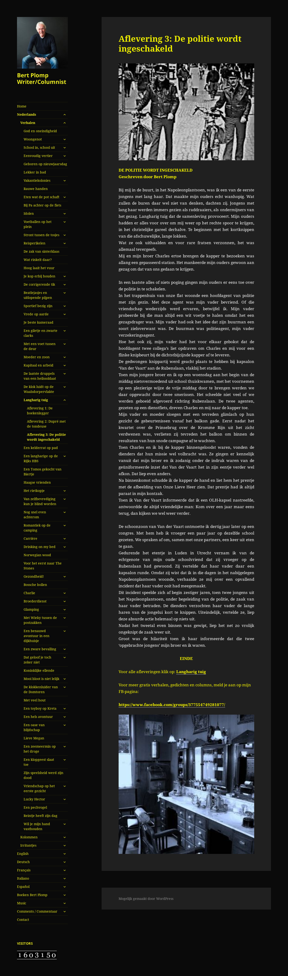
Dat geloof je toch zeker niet (37, 659)
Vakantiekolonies (37, 180)
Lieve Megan (34, 738)
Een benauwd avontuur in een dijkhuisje (36, 636)
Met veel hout (35, 700)
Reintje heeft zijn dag (40, 815)
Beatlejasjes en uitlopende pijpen (38, 295)
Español (23, 886)
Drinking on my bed (40, 546)
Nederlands (26, 114)
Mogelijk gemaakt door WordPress (146, 898)
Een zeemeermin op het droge (40, 749)
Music (21, 903)
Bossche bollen (35, 584)
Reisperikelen (34, 243)
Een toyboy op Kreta (40, 708)
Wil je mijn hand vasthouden (37, 826)
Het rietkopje (34, 490)
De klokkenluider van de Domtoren (41, 689)
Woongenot (33, 139)
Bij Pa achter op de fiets (42, 205)
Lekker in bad (35, 172)
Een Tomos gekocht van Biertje (42, 471)
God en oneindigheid (40, 131)
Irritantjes (28, 845)
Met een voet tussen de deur (40, 346)
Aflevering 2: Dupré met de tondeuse (46, 423)
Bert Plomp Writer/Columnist (41, 78)
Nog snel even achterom (35, 514)
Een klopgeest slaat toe (39, 762)
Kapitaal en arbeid (38, 365)
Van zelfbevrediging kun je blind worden (40, 501)
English (23, 853)
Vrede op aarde (36, 314)
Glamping (31, 609)
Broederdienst (35, 601)
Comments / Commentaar (37, 911)
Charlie (29, 593)
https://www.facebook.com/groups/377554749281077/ (172, 704)
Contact (23, 919)
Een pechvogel (35, 807)
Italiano (23, 878)
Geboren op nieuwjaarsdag (45, 164)
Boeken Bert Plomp (32, 895)
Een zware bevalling (40, 649)
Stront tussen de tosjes (41, 235)
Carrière (30, 538)
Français (23, 870)
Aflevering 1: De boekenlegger (40, 410)
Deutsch (23, 862)
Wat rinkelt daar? (38, 259)
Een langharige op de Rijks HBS (41, 458)
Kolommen (29, 837)
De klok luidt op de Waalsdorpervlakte (39, 389)
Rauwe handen (36, 188)
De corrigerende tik (39, 284)
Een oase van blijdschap (34, 727)
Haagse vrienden (37, 482)
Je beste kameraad (38, 322)
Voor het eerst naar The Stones (43, 565)
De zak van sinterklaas (41, 251)
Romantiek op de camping (37, 527)
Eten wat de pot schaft (41, 197)
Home (21, 106)
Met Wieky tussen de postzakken (40, 620)
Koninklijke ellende (39, 670)
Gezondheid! (34, 576)
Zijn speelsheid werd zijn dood (43, 775)
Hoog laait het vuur (39, 268)
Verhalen (27, 122)
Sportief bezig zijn (38, 306)
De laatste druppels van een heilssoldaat (40, 376)
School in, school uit (39, 147)
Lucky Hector (34, 799)
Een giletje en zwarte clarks (40, 333)
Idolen (29, 213)
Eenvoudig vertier (38, 155)
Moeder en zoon (37, 357)
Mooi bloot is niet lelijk (41, 678)
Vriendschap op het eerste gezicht (39, 788)
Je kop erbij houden (39, 276)
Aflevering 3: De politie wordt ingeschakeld (46, 437)
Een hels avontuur (38, 716)
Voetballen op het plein (38, 224)
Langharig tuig (36, 400)
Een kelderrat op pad (41, 447)
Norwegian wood (37, 555)
